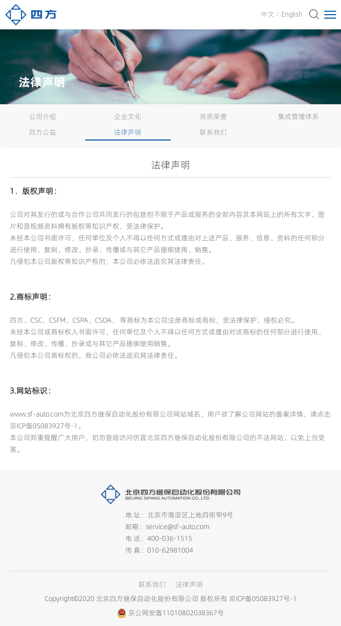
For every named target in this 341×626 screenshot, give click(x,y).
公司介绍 (42, 116)
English (291, 14)
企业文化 (127, 116)
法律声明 (127, 132)
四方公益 (42, 132)
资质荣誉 (213, 116)
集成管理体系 (298, 116)
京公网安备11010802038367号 (176, 613)
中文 (267, 14)
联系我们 (213, 132)
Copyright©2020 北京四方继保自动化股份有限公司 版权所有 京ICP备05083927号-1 (171, 598)
